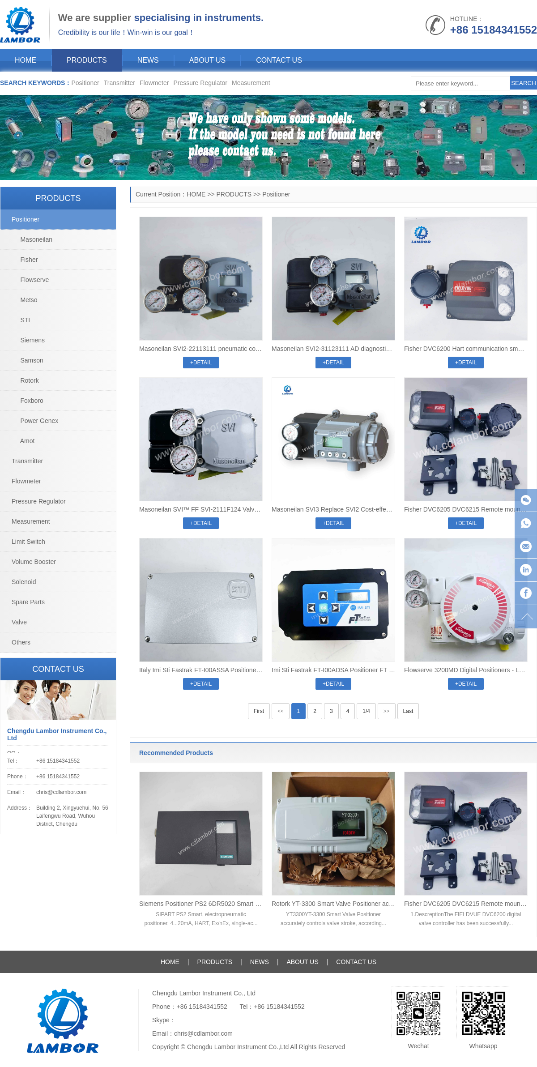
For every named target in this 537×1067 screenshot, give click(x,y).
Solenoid (24, 581)
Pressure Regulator (200, 82)
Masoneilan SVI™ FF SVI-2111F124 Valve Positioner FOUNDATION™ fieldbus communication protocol (201, 509)
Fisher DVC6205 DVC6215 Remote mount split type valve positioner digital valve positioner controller (466, 509)
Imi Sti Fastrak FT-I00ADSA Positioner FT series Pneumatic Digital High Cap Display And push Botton (333, 670)
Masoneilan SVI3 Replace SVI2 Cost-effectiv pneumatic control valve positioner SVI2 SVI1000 (333, 509)
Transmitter (119, 82)
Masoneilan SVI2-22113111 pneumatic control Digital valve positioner (201, 348)
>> (387, 711)
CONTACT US (279, 60)
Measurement (251, 82)
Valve (19, 622)
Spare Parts (28, 602)
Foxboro (27, 400)
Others (21, 642)
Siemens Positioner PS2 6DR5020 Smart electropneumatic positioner (201, 903)
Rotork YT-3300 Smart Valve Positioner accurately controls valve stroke (333, 903)
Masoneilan (32, 239)
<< (280, 711)
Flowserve (30, 279)
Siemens (28, 340)
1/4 (366, 711)
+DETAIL (201, 362)
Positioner (85, 82)
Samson (27, 360)
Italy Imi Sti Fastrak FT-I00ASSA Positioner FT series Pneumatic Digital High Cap (201, 670)
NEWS (148, 60)
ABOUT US (207, 60)
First (259, 711)
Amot (23, 440)
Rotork (25, 380)
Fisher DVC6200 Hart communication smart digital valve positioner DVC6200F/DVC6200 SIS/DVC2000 (466, 348)
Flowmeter (154, 82)
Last (408, 711)
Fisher (25, 259)
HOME (25, 60)
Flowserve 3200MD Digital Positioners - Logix (466, 670)
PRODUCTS (87, 60)
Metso (25, 299)
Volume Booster (34, 561)
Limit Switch (28, 541)
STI (21, 320)
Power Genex (35, 420)
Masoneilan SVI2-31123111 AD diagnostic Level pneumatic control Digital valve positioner (333, 348)
